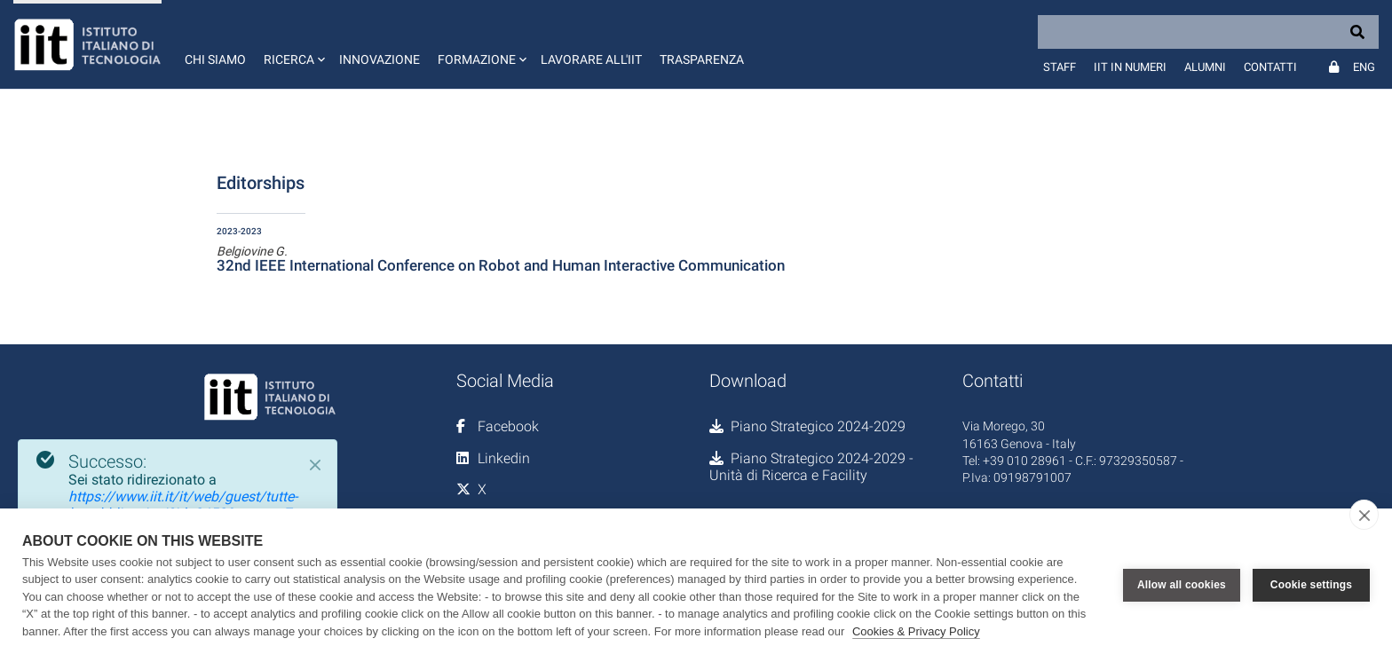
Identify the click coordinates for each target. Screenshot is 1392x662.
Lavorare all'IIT (591, 59)
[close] (1364, 515)
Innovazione (379, 59)
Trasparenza (702, 59)
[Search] (1208, 32)
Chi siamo (215, 59)
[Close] (315, 465)
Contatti (1270, 67)
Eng (1364, 67)
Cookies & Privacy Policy (916, 631)
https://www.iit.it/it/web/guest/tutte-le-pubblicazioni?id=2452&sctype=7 (182, 505)
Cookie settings (1311, 585)
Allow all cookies (1181, 585)
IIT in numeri (1130, 67)
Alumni (1205, 67)
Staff (1059, 67)
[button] (292, 44)
